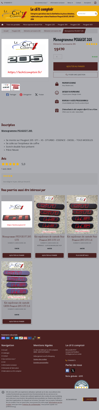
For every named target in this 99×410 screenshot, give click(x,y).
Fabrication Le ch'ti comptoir (11, 371)
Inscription (87, 3)
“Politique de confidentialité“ (31, 404)
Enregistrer (25, 94)
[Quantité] (57, 56)
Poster (39, 94)
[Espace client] (95, 3)
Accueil (6, 31)
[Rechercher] (95, 13)
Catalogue (5, 353)
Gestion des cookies (40, 359)
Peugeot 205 (16, 31)
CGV (3, 362)
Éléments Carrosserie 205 (52, 31)
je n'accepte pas (71, 399)
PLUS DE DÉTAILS (82, 255)
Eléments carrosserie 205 (32, 31)
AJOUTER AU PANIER (75, 66)
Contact (78, 3)
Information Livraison (9, 365)
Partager (11, 94)
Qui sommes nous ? (8, 359)
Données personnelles (40, 363)
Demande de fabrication (10, 368)
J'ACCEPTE (90, 399)
